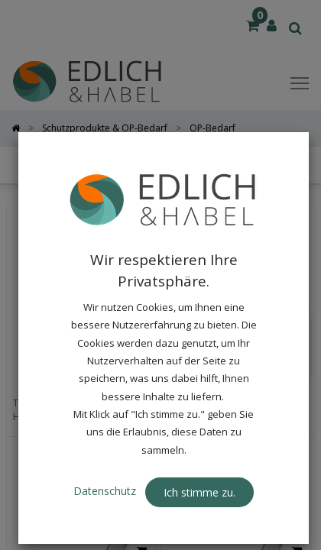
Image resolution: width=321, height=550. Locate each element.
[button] (235, 165)
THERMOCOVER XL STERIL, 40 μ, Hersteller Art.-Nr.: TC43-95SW (79, 409)
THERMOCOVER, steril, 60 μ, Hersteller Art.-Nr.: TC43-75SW (232, 409)
